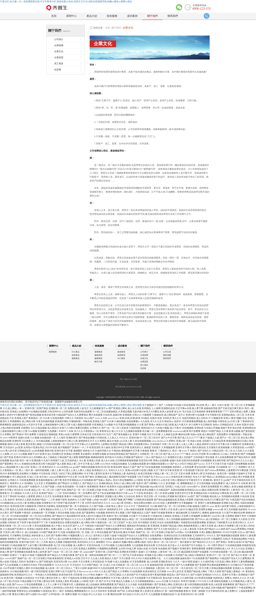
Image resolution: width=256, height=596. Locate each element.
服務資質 (98, 355)
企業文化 (128, 27)
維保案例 (121, 352)
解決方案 (98, 361)
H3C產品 (75, 352)
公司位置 (167, 352)
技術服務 (112, 16)
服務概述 (98, 352)
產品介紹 (92, 16)
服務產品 (76, 358)
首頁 (53, 16)
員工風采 (144, 365)
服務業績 (98, 358)
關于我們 (152, 16)
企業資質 (144, 361)
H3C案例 (121, 358)
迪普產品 (76, 355)
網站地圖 (167, 355)
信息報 (143, 368)
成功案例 (132, 16)
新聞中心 (71, 16)
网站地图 (137, 405)
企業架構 (144, 355)
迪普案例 (121, 355)
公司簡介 (144, 352)
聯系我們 (173, 16)
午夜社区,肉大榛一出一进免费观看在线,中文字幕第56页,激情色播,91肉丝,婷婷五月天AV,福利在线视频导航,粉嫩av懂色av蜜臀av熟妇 (66, 1)
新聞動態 (53, 352)
